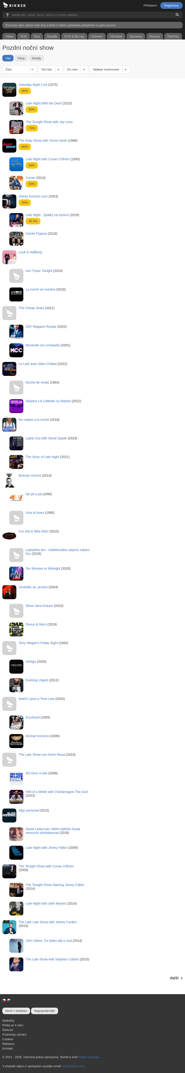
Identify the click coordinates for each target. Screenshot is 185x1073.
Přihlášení (150, 5)
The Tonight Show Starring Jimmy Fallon (55, 885)
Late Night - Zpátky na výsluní (47, 215)
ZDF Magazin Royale (41, 326)
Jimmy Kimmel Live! (33, 196)
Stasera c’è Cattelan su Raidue (48, 401)
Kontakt (7, 1048)
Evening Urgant (37, 680)
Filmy (21, 58)
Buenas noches (30, 475)
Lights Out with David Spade (46, 438)
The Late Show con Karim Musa (42, 754)
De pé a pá (34, 494)
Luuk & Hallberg (30, 252)
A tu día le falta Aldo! (34, 531)
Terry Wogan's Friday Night (38, 643)
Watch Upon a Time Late (37, 699)
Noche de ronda (37, 382)
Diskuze (7, 1030)
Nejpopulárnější (44, 1011)
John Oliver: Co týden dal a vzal (49, 941)
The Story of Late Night (42, 457)
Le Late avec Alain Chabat (38, 364)
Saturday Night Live (33, 85)
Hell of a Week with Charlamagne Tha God (57, 792)
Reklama (8, 1044)
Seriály (36, 58)
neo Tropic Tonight (39, 271)
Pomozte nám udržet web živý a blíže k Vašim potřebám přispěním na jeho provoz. (60, 25)
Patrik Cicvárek (89, 1057)
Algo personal (29, 810)
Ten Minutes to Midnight (43, 568)
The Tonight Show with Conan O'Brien (46, 866)
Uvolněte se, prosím (33, 587)
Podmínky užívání (14, 1034)
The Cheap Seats (31, 308)
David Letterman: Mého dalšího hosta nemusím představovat (53, 831)
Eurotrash (33, 717)
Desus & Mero (36, 624)
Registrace (171, 5)
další (176, 978)
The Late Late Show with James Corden (48, 922)
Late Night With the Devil (44, 103)
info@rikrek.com (73, 1066)
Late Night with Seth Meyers (46, 903)
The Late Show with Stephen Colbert (52, 959)
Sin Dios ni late (36, 773)
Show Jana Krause (39, 606)
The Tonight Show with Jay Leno (49, 122)
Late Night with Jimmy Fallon (46, 847)
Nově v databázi (16, 1011)
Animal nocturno (37, 736)
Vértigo (31, 661)
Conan (30, 178)
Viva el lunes (35, 513)
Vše (7, 58)
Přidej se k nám (12, 1025)
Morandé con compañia (43, 345)
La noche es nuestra (40, 289)
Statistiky (8, 1020)
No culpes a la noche (34, 419)
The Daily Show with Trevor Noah (43, 140)
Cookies (7, 1039)
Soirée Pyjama (36, 233)
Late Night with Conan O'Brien (48, 159)
